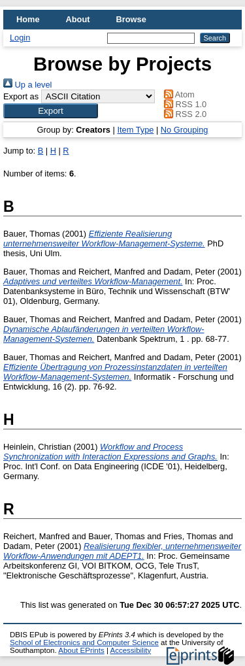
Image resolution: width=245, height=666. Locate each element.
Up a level (27, 85)
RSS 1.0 (183, 104)
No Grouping (184, 130)
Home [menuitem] (28, 19)
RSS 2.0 (183, 114)
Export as (21, 96)
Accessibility (130, 650)
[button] (50, 110)
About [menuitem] (78, 19)
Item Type (135, 130)
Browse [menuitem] (131, 19)
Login (20, 37)
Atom (177, 94)
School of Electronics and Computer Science (84, 642)
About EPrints (81, 650)
